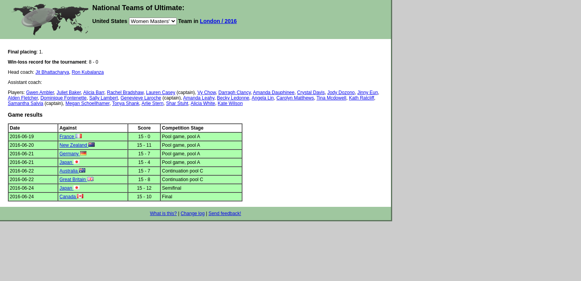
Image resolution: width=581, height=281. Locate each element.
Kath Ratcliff (361, 98)
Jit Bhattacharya (52, 72)
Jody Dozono (341, 92)
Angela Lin (263, 98)
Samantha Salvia (25, 103)
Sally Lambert (103, 98)
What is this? (163, 213)
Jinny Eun (367, 92)
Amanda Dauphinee (273, 92)
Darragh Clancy (235, 92)
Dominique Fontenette (63, 98)
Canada (71, 196)
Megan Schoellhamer (87, 103)
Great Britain (76, 179)
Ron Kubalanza (88, 72)
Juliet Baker (69, 92)
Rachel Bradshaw (125, 92)
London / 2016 (218, 21)
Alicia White (202, 103)
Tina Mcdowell (331, 98)
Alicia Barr (93, 92)
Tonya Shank (125, 103)
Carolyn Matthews (295, 98)
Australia (72, 171)
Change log (192, 213)
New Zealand (77, 145)
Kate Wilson (230, 103)
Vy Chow (206, 92)
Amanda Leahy (198, 98)
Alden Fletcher (23, 98)
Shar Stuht (177, 103)
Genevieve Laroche (140, 98)
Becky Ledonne (233, 98)
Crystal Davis (311, 92)
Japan (69, 162)
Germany (72, 154)
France (70, 136)
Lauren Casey (161, 92)
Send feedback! (224, 213)
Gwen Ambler (40, 92)
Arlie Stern (152, 103)
